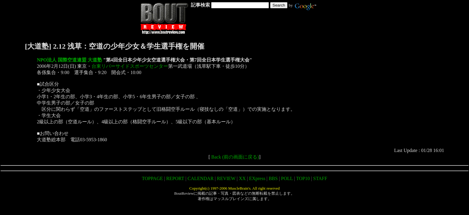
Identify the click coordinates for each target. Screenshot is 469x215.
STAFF (320, 178)
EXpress (257, 178)
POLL (287, 178)
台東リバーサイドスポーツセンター (130, 66)
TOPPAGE (152, 178)
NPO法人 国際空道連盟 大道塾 (69, 59)
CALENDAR (201, 178)
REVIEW (226, 178)
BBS (273, 178)
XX (242, 178)
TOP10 (303, 178)
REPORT (175, 178)
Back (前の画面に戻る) (235, 156)
